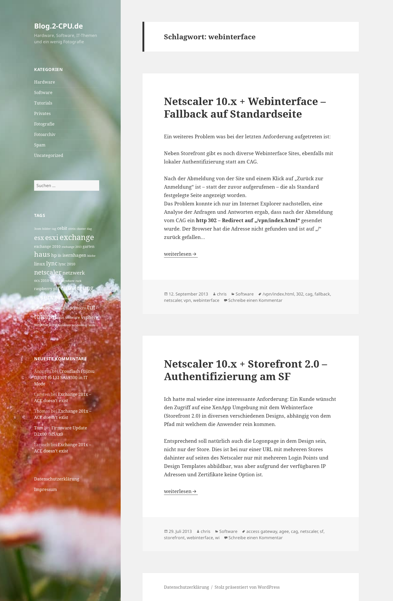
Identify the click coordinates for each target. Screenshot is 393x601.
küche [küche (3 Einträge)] (91, 256)
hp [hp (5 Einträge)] (54, 255)
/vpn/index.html (278, 294)
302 (299, 294)
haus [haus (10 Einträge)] (42, 254)
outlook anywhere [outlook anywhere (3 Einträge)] (62, 281)
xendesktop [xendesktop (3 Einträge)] (79, 325)
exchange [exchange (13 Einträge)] (77, 237)
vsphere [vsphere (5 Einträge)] (89, 317)
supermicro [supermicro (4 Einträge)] (76, 307)
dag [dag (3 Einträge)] (89, 229)
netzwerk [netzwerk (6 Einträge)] (73, 272)
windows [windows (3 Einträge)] (64, 325)
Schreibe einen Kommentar (255, 300)
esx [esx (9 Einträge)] (39, 237)
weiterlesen (181, 253)
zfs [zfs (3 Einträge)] (36, 331)
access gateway (261, 531)
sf (321, 531)
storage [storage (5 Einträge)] (42, 308)
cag (308, 294)
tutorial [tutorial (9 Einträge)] (45, 316)
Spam (39, 145)
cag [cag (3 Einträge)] (54, 229)
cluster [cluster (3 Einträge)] (81, 229)
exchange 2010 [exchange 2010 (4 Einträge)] (47, 246)
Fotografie (44, 124)
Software (43, 92)
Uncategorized (48, 155)
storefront (174, 537)
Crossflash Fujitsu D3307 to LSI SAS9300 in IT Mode (64, 377)
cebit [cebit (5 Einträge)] (62, 228)
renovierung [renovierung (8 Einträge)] (75, 288)
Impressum (45, 489)
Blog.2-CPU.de (58, 26)
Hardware (44, 82)
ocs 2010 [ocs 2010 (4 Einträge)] (41, 280)
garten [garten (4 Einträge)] (88, 246)
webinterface (206, 300)
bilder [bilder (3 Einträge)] (46, 229)
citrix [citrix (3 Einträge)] (72, 229)
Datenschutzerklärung (56, 479)
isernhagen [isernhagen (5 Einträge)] (74, 255)
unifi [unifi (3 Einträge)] (60, 318)
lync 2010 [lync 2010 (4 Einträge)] (67, 263)
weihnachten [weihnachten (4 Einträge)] (45, 324)
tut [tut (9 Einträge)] (91, 307)
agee (284, 531)
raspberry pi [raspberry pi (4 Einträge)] (45, 288)
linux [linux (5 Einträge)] (39, 264)
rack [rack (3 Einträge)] (78, 281)
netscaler (173, 300)
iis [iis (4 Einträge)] (59, 255)
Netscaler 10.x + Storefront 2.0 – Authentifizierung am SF (245, 370)
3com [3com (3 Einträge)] (37, 229)
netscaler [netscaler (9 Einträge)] (47, 272)
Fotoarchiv (44, 134)
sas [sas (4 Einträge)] (36, 298)
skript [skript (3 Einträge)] (83, 298)
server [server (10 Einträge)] (50, 297)
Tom (38, 428)
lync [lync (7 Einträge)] (51, 263)
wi (217, 537)
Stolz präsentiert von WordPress (247, 587)
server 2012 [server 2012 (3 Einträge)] (70, 298)
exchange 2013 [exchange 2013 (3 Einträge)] (72, 247)
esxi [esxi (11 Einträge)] (52, 237)
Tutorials (43, 103)
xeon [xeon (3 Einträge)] (91, 325)
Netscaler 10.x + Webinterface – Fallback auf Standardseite (245, 107)
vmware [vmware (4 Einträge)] (72, 317)
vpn (187, 300)
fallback (322, 294)
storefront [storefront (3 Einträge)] (58, 308)
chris (222, 294)
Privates (42, 113)
